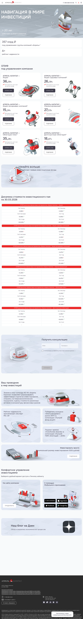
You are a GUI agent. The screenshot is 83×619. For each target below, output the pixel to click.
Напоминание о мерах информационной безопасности (62, 614)
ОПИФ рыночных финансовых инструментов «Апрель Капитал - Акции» (41, 205)
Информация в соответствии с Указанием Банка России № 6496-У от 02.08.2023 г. (21, 592)
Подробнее (10, 95)
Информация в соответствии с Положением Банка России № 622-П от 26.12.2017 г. (21, 594)
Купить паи (10, 90)
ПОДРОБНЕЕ (72, 457)
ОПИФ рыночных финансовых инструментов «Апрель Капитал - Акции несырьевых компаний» (41, 251)
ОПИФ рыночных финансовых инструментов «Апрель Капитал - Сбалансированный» (41, 274)
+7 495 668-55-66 (76, 2)
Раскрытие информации (7, 589)
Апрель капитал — (21, 76)
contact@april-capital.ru (9, 599)
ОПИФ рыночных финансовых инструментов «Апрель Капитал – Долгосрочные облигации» (41, 319)
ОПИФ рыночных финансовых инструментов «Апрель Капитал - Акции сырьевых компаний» (41, 228)
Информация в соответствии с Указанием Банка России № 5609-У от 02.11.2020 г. (21, 591)
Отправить (48, 368)
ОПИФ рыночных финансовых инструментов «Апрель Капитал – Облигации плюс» (41, 297)
